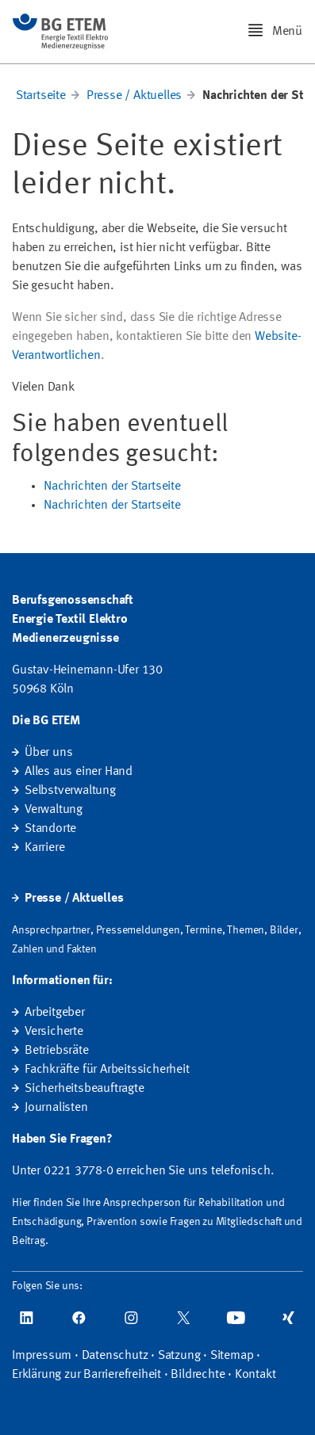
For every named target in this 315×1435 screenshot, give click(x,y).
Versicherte (54, 1031)
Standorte (50, 828)
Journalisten (56, 1107)
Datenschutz (115, 1355)
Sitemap (232, 1355)
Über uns (48, 752)
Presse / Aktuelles (134, 96)
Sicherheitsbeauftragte (84, 1088)
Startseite (41, 96)
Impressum (41, 1355)
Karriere (44, 848)
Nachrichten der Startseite (112, 486)
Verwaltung (54, 809)
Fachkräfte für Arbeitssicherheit (107, 1069)
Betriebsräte (57, 1050)
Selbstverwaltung (70, 790)
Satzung (179, 1355)
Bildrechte (198, 1374)
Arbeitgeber (55, 1012)
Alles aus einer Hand (79, 771)
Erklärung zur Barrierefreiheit (86, 1374)
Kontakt (255, 1374)
